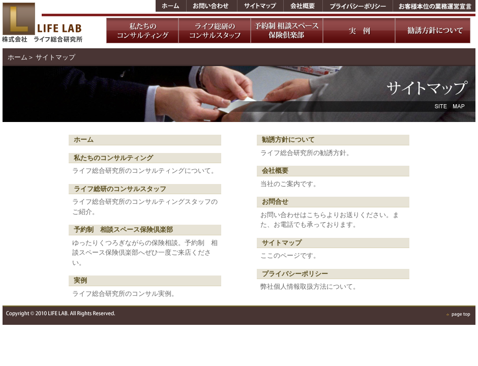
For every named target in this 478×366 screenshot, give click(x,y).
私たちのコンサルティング (113, 158)
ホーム (17, 57)
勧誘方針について (288, 139)
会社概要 (275, 170)
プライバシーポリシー (295, 274)
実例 (80, 280)
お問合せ (275, 201)
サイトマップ (282, 243)
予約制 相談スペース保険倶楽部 (123, 229)
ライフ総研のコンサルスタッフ (120, 189)
